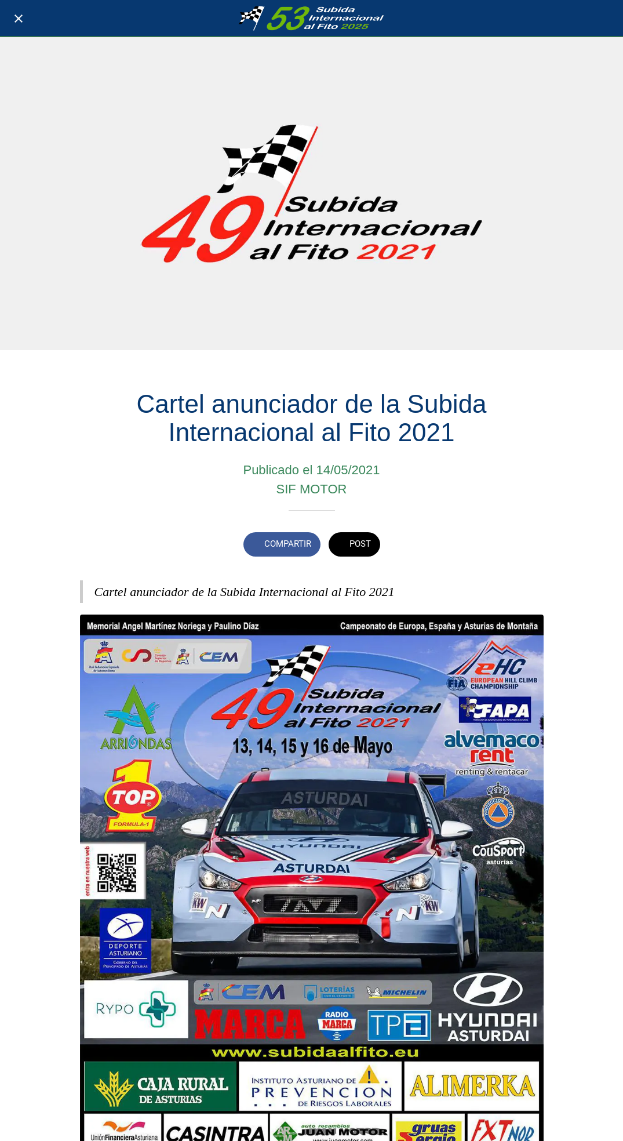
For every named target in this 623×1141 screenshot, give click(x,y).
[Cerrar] (18, 19)
